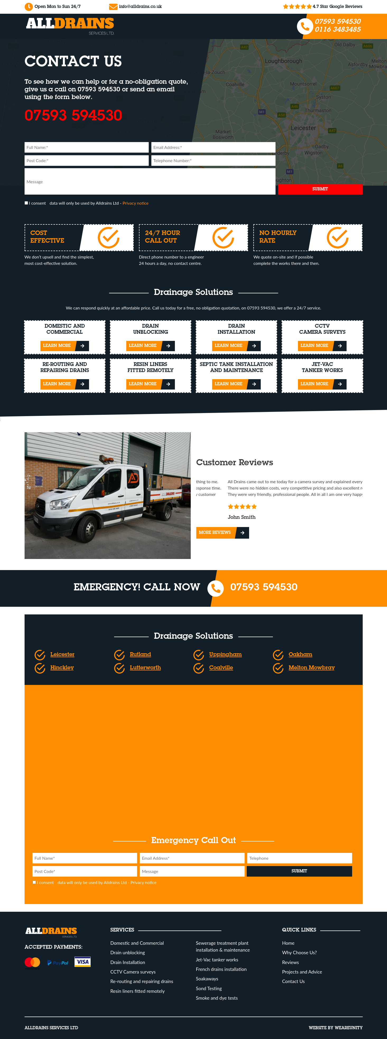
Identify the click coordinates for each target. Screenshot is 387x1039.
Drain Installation (127, 962)
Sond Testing (209, 988)
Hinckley (62, 668)
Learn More (57, 346)
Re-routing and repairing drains (141, 981)
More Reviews (215, 533)
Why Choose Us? (299, 952)
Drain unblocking (127, 952)
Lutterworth (145, 668)
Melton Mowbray (312, 668)
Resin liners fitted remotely (137, 991)
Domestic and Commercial (137, 943)
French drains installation (221, 969)
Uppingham (225, 655)
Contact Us (293, 981)
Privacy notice (135, 202)
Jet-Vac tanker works (217, 959)
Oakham (300, 655)
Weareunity (349, 1028)
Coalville (221, 668)
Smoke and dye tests (217, 998)
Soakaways (207, 978)
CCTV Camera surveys (133, 972)
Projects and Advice (302, 972)
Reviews (290, 962)
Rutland (140, 655)
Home (288, 943)
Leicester (62, 655)
